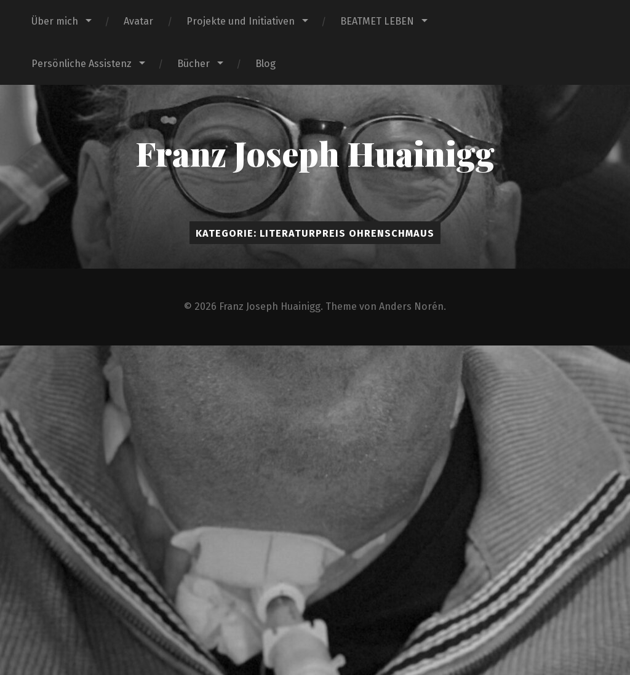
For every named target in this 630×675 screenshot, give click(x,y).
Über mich (54, 21)
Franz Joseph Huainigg (315, 153)
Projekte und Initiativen (240, 21)
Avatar (138, 21)
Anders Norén (411, 306)
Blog (265, 63)
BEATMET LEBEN (377, 21)
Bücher (193, 63)
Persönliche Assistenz (81, 63)
